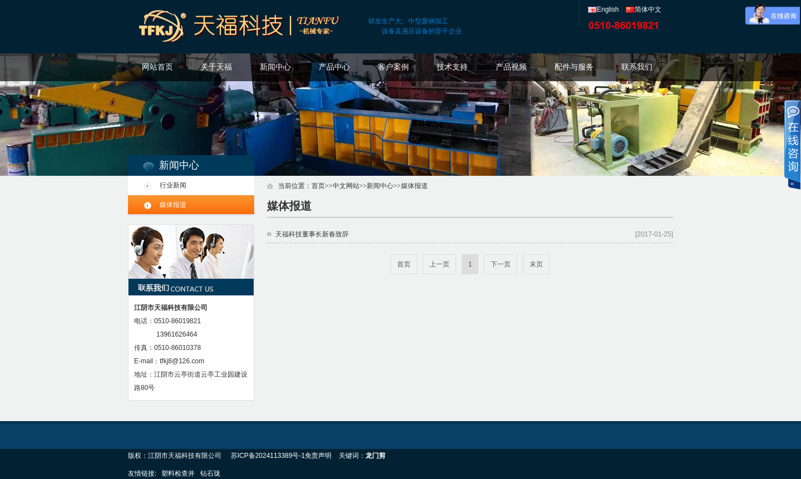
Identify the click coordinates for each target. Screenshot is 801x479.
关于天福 (216, 67)
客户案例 (393, 67)
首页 (318, 186)
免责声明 (318, 456)
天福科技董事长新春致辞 (312, 234)
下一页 (501, 264)
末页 (536, 264)
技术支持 (452, 67)
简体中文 (643, 9)
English (603, 9)
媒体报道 (173, 205)
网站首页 (157, 67)
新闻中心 (275, 67)
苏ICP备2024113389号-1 (268, 456)
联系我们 (636, 67)
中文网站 (346, 186)
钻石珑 (210, 473)
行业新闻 (173, 185)
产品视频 (511, 67)
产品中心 (334, 67)
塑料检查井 (178, 473)
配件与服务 (574, 67)
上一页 (439, 264)
